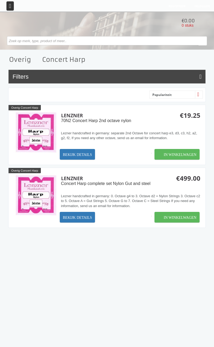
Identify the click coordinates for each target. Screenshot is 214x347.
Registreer (177, 6)
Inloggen (202, 6)
